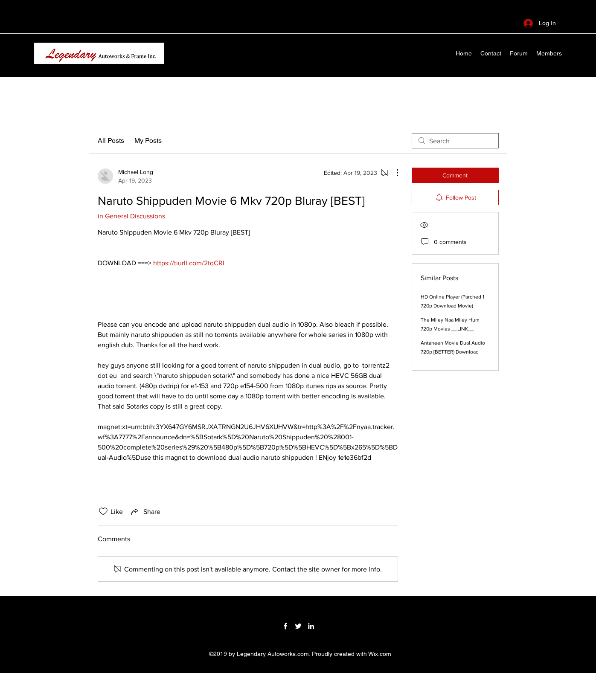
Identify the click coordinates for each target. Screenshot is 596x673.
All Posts (111, 140)
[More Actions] (393, 173)
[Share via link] (145, 511)
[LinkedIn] (311, 626)
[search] (455, 140)
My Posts (148, 140)
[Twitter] (298, 626)
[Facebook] (285, 626)
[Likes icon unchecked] (103, 511)
